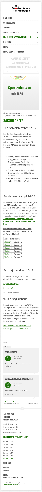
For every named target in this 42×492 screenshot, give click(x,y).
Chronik (6, 467)
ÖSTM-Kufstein (11, 352)
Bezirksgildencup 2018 (11, 427)
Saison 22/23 (8, 444)
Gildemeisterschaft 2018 (12, 433)
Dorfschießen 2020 (10, 424)
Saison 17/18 (15, 403)
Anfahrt (6, 470)
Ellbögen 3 (8, 248)
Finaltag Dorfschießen (13, 51)
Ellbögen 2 (8, 245)
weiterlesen (8, 370)
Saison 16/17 (8, 458)
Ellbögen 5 (8, 254)
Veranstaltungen (21, 32)
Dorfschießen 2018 (10, 430)
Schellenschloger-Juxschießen (19, 378)
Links (5, 46)
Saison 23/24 (8, 442)
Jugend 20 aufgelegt (11, 283)
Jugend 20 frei (9, 288)
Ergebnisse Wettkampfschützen (21, 37)
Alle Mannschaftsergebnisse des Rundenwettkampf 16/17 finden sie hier (19, 221)
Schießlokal (9, 22)
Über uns (21, 42)
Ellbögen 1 (8, 242)
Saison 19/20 (8, 450)
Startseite (8, 18)
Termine (6, 27)
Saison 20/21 (8, 447)
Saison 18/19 (8, 453)
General (7, 347)
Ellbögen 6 (8, 257)
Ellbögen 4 (8, 251)
